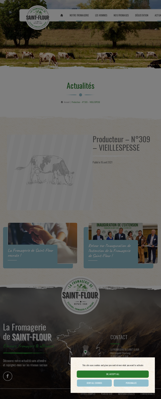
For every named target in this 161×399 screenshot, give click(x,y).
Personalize (131, 382)
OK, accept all (112, 374)
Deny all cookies (94, 382)
